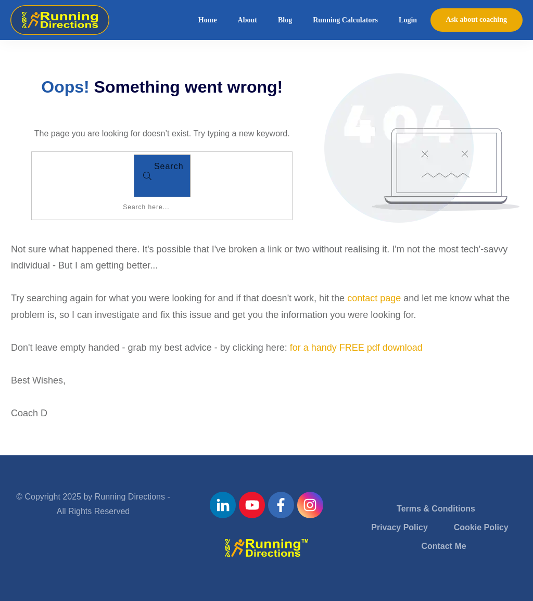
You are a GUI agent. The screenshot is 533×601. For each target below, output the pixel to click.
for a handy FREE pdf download (356, 347)
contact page (374, 298)
